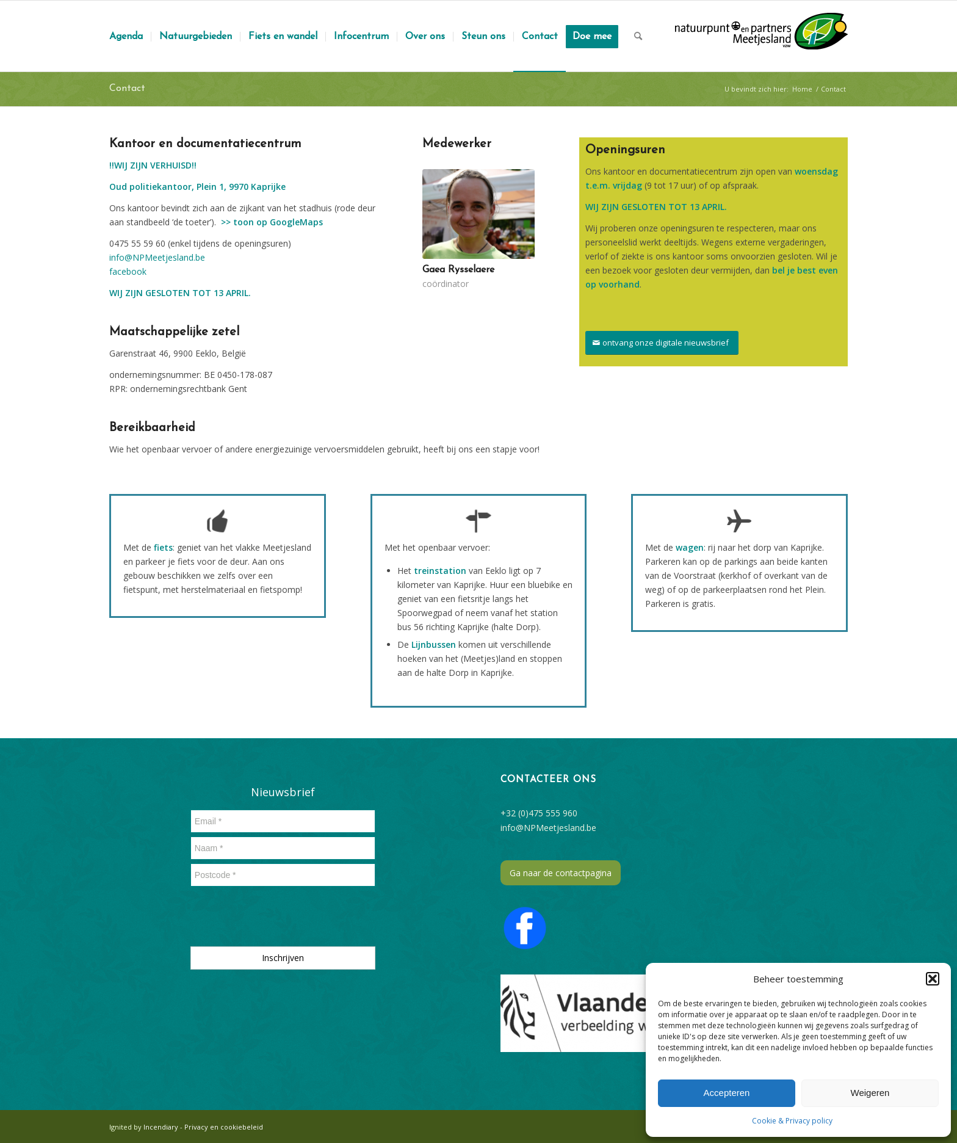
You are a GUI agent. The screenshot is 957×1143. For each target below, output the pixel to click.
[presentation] (283, 919)
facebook (127, 271)
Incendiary (161, 1126)
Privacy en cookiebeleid (223, 1126)
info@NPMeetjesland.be (157, 257)
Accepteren (727, 1092)
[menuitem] (126, 36)
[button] (932, 979)
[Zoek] (638, 36)
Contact (127, 88)
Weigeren (870, 1092)
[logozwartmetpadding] (761, 36)
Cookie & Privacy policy (792, 1121)
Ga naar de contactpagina (561, 873)
